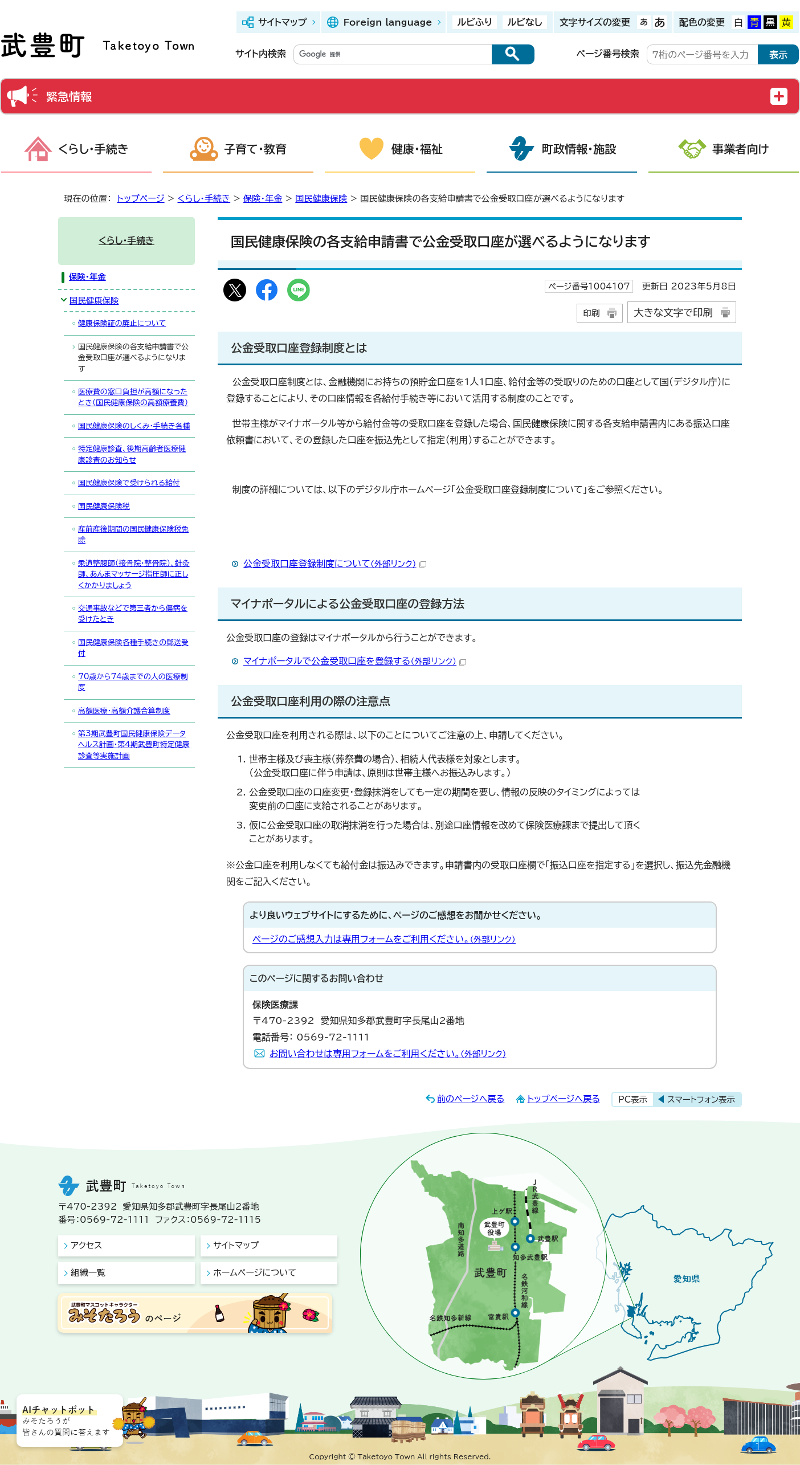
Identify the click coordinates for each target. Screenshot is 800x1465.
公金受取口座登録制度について (334, 563)
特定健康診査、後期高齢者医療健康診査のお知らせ (132, 454)
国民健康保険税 (104, 506)
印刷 (591, 313)
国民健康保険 (321, 198)
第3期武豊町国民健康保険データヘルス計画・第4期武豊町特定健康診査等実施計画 (134, 745)
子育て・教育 (255, 148)
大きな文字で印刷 (673, 312)
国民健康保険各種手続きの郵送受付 (133, 648)
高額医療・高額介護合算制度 (124, 711)
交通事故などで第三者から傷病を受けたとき (132, 614)
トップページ (141, 198)
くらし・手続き (93, 148)
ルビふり (474, 22)
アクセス (86, 1245)
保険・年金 (262, 198)
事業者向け (740, 148)
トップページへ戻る (563, 1099)
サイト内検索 (260, 53)
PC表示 (632, 1099)
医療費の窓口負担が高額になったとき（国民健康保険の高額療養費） (133, 397)
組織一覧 (88, 1272)
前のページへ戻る (471, 1099)
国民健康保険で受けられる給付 (129, 483)
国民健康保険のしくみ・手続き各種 (134, 426)
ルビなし (524, 22)
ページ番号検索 (608, 53)
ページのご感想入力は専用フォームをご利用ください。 (384, 939)
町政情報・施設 (579, 148)
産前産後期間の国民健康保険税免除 (133, 534)
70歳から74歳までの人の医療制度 (133, 682)
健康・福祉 (417, 148)
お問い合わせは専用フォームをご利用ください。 (388, 1053)
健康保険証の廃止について (122, 323)
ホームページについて (254, 1272)
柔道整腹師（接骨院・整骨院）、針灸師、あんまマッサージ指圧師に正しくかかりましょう (134, 574)
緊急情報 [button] (69, 96)
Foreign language (387, 22)
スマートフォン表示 (701, 1099)
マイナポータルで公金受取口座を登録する (354, 661)
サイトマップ (282, 22)
